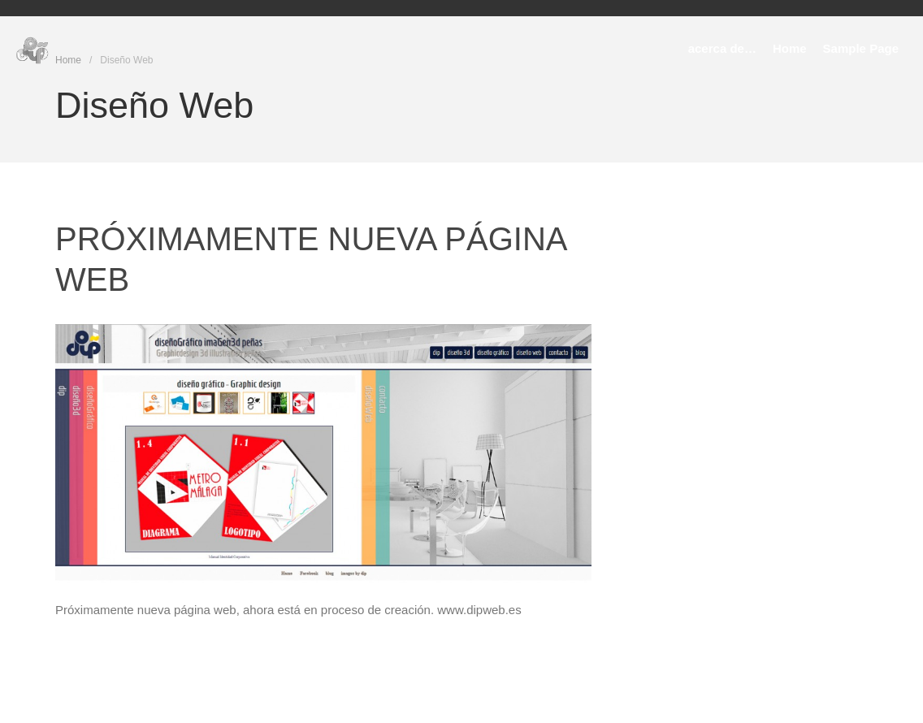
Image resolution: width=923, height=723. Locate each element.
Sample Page (861, 48)
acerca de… (722, 48)
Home (790, 48)
